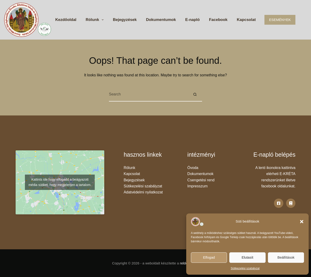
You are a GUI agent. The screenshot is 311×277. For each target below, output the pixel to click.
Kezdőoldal (65, 19)
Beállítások (285, 257)
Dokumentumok (161, 19)
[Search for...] (148, 94)
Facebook (218, 19)
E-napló (192, 19)
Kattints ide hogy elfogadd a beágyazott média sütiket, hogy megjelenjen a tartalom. (59, 182)
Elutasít (247, 257)
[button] (301, 221)
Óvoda (192, 168)
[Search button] (195, 94)
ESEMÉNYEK (280, 20)
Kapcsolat (246, 19)
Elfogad (209, 257)
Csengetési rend (201, 180)
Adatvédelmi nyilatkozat (143, 192)
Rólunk (95, 20)
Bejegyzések (125, 19)
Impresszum (197, 186)
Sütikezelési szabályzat (245, 268)
